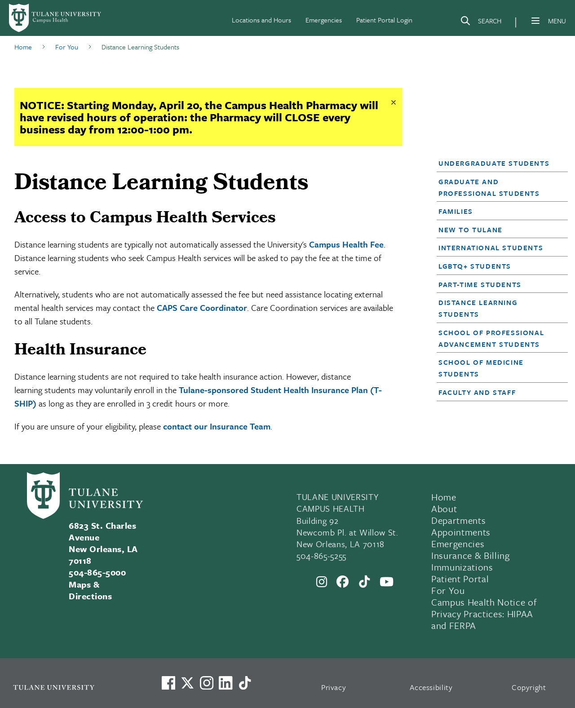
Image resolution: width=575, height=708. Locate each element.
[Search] (480, 22)
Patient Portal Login (384, 20)
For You (448, 590)
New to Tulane (470, 230)
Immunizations (462, 567)
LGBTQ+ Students (474, 266)
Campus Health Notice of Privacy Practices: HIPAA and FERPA (484, 613)
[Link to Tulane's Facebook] (206, 683)
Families (455, 211)
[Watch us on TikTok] (245, 683)
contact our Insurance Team (216, 426)
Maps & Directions (90, 590)
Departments (458, 520)
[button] (496, 163)
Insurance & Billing (470, 555)
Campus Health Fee (346, 244)
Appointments (461, 532)
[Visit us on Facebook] (168, 683)
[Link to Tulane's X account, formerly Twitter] (187, 683)
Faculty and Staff (477, 392)
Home (443, 497)
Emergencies (323, 20)
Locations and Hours (261, 20)
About (444, 508)
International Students (490, 247)
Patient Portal (460, 578)
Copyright (529, 687)
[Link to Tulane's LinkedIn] (225, 683)
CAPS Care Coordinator (202, 307)
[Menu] (535, 20)
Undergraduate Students (493, 163)
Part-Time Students (480, 284)
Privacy (333, 687)
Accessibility (431, 687)
